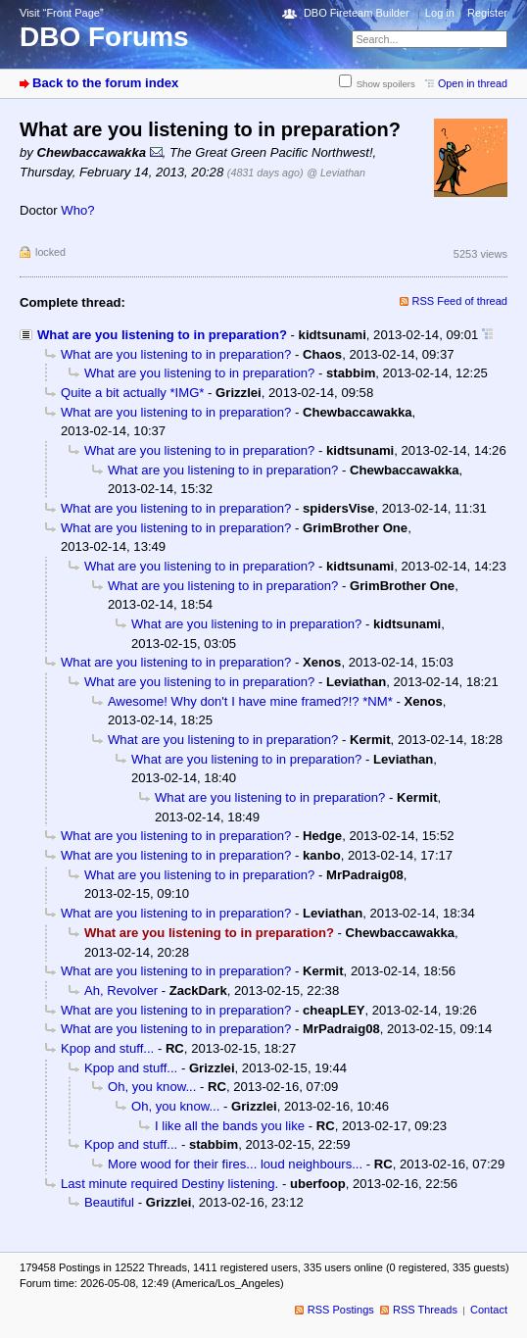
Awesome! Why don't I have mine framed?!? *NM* (250, 701)
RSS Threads (425, 1309)
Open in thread (472, 83)
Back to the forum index (105, 82)
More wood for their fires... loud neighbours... (235, 1164)
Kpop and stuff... (107, 1048)
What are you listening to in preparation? (162, 334)
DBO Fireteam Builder (356, 13)
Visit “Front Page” (62, 13)
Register (487, 13)
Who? (77, 210)
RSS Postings (341, 1309)
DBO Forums (104, 37)
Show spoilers (386, 83)
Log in (440, 13)
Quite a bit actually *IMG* (132, 392)
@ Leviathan (336, 172)
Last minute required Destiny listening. (169, 1183)
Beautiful (109, 1202)
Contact (488, 1309)
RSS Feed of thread (460, 301)
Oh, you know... (152, 1086)
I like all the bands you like (230, 1125)
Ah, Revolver (121, 990)
